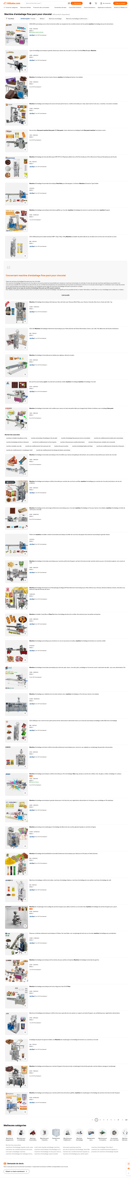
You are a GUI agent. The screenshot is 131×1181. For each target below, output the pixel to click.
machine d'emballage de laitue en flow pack (17, 442)
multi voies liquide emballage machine (47, 1147)
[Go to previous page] (92, 1119)
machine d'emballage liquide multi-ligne (82, 446)
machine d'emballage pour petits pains (75, 1154)
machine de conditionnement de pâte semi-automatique (108, 438)
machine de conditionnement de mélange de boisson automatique (53, 450)
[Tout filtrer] (10, 18)
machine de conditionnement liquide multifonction (105, 1149)
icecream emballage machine (15, 1152)
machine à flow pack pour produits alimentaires (72, 442)
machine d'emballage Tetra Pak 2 (102, 1147)
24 (118, 1119)
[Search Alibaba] (46, 3)
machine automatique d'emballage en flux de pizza (48, 1149)
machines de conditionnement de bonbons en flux (19, 1149)
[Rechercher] (77, 3)
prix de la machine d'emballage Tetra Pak (76, 1149)
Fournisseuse (43, 35)
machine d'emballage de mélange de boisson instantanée (19, 1154)
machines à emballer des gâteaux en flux (16, 438)
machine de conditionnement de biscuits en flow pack (110, 446)
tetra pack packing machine (72, 1147)
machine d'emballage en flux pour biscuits (48, 1152)
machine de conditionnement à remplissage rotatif (19, 450)
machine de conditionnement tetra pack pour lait (38, 446)
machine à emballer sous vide (13, 446)
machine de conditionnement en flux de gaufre (44, 442)
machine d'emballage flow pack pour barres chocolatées (75, 438)
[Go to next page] (122, 1119)
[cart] (96, 3)
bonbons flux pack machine (61, 446)
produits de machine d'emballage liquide (104, 1152)
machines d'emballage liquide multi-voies (19, 1147)
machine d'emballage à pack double (46, 1154)
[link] (128, 1163)
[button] (69, 3)
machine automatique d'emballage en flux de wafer (44, 438)
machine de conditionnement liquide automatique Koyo (76, 1152)
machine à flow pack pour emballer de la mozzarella (101, 442)
